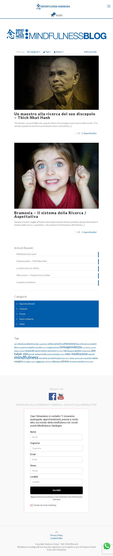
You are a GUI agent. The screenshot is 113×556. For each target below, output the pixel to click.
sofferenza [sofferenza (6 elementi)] (55, 361)
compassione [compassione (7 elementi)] (52, 347)
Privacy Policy (56, 535)
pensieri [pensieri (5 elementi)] (65, 358)
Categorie (33, 52)
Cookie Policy (56, 538)
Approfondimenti (27, 304)
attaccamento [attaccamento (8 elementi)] (55, 343)
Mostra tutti (90, 52)
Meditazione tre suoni (26, 254)
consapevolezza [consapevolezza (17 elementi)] (70, 347)
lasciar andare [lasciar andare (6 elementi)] (35, 354)
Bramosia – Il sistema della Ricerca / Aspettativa (50, 215)
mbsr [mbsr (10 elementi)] (68, 354)
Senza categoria (26, 319)
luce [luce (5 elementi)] (63, 354)
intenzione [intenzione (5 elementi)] (86, 351)
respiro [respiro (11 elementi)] (18, 361)
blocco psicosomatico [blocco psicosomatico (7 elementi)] (25, 347)
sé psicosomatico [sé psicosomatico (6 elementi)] (77, 361)
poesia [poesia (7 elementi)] (88, 358)
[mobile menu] (108, 6)
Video (22, 324)
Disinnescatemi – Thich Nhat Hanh (32, 261)
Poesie (22, 314)
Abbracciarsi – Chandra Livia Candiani (33, 275)
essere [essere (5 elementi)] (60, 351)
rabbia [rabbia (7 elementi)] (95, 358)
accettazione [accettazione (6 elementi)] (20, 344)
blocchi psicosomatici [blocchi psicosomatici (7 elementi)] (86, 344)
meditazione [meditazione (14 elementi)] (79, 354)
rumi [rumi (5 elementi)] (33, 361)
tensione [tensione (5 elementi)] (89, 361)
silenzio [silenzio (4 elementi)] (48, 362)
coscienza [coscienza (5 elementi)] (86, 347)
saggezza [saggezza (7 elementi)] (39, 361)
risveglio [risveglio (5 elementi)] (26, 361)
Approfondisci (90, 133)
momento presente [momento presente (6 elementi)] (47, 358)
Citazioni (23, 309)
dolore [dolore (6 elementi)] (44, 351)
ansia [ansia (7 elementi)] (36, 344)
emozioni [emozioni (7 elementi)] (52, 350)
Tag (47, 52)
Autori (59, 52)
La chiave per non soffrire (28, 268)
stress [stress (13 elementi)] (65, 361)
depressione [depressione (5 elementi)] (19, 351)
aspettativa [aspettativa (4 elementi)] (43, 344)
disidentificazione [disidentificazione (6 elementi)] (33, 351)
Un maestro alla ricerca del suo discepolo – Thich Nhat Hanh (54, 116)
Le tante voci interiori (26, 282)
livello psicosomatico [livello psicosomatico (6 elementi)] (51, 354)
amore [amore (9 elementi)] (29, 343)
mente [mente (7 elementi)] (91, 354)
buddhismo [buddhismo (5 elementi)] (40, 347)
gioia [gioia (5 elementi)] (72, 351)
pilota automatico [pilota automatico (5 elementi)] (77, 358)
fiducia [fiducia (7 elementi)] (66, 350)
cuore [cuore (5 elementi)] (93, 347)
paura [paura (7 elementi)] (59, 358)
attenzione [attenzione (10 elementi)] (69, 343)
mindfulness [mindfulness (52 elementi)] (26, 357)
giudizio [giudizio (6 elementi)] (78, 351)
